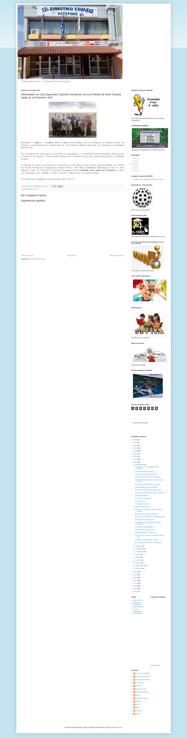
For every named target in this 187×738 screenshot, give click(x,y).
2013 (135, 583)
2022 (135, 451)
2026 (135, 440)
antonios (138, 701)
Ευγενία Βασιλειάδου (142, 692)
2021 (135, 454)
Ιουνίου (137, 554)
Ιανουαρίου (139, 568)
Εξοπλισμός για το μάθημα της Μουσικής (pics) (150, 517)
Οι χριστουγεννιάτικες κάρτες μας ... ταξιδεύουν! (150, 493)
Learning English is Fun (143, 676)
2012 (135, 586)
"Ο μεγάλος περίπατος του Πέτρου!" (146, 474)
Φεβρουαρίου (139, 565)
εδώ (72, 179)
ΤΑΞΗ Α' (135, 158)
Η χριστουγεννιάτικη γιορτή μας (145, 471)
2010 (135, 591)
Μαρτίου (138, 563)
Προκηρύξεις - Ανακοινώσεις (137, 603)
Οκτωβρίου (139, 549)
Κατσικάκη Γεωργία (142, 698)
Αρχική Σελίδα (137, 600)
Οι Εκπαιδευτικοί (138, 607)
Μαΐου (137, 557)
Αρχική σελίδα (71, 255)
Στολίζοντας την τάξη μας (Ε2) (144, 529)
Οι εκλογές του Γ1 (140, 501)
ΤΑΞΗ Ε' (136, 168)
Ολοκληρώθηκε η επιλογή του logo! (146, 487)
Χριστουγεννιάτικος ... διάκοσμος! (145, 532)
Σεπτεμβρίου (139, 551)
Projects (35, 189)
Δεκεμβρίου (139, 464)
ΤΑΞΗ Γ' (135, 163)
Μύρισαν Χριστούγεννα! (142, 507)
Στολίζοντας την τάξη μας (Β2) (144, 519)
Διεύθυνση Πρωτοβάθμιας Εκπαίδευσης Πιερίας (148, 179)
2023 (135, 448)
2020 (135, 456)
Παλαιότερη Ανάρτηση (117, 255)
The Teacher (140, 683)
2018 (135, 462)
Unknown (139, 686)
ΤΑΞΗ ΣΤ (136, 170)
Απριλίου (138, 560)
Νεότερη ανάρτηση (28, 255)
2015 (135, 577)
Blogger (119, 727)
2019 (135, 459)
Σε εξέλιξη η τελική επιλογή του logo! (146, 540)
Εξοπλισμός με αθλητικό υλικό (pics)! (146, 514)
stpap (137, 707)
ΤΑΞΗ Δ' (135, 166)
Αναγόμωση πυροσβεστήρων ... (145, 527)
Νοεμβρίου (139, 546)
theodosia (139, 710)
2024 (135, 445)
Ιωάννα (138, 695)
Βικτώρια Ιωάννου (141, 689)
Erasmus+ (29, 189)
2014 (135, 580)
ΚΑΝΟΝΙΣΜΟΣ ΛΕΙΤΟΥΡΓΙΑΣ (138, 612)
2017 (135, 572)
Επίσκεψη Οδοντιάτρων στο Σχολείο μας (148, 477)
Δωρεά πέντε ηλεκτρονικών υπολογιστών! (148, 490)
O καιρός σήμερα (155, 665)
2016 (135, 575)
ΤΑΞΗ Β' (136, 161)
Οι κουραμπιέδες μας (141, 504)
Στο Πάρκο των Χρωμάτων (143, 498)
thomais (138, 714)
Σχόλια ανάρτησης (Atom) (37, 259)
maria (137, 704)
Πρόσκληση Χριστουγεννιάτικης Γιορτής (147, 484)
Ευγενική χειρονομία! (141, 495)
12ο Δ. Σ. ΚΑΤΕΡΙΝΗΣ (143, 673)
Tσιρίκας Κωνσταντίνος (143, 679)
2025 (135, 442)
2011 (135, 588)
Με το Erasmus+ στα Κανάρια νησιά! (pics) (148, 542)
